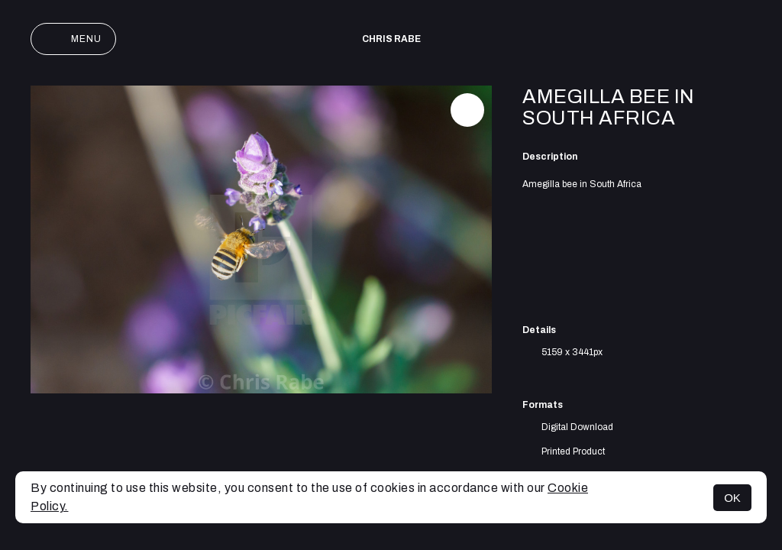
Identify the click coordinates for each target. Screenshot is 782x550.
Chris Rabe (391, 39)
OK (732, 497)
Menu (73, 39)
